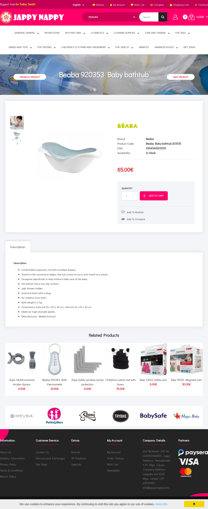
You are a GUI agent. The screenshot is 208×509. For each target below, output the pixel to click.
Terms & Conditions (11, 470)
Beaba (150, 139)
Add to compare (133, 219)
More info (161, 504)
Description (17, 247)
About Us (5, 452)
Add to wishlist (132, 212)
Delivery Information (12, 458)
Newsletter (113, 470)
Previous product (30, 76)
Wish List (112, 464)
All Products (78, 458)
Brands (75, 452)
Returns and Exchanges (50, 458)
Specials (76, 464)
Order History (115, 458)
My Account (114, 452)
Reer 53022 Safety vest (153, 380)
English (77, 4)
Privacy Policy (8, 464)
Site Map (41, 464)
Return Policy (8, 476)
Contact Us (42, 452)
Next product (180, 76)
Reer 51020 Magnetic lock (186, 380)
